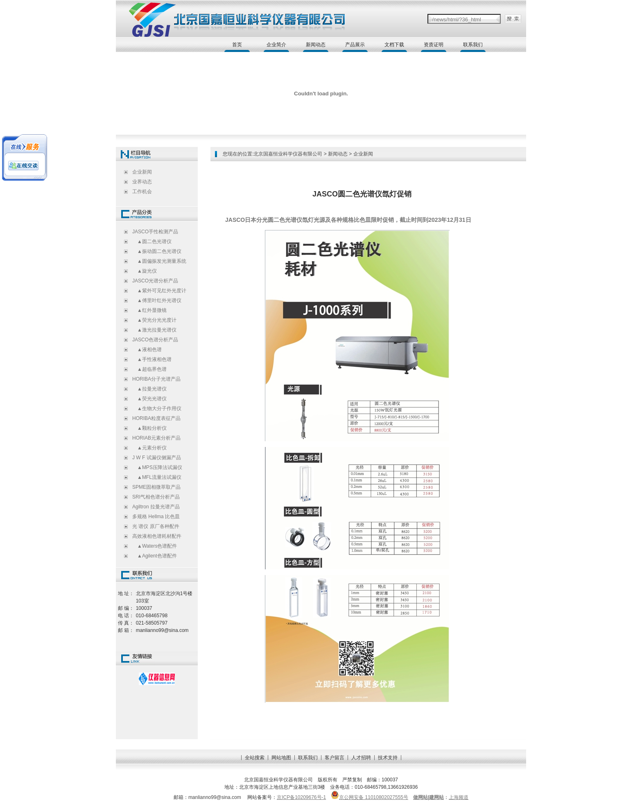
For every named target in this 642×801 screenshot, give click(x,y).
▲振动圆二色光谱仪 (156, 251)
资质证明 (433, 44)
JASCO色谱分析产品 (155, 340)
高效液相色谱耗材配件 (156, 536)
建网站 (436, 797)
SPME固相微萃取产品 (156, 487)
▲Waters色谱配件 (154, 546)
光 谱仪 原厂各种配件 (155, 526)
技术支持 (388, 757)
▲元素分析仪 (149, 448)
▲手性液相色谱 (152, 359)
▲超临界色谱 (149, 369)
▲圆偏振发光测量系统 (159, 261)
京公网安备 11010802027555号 (369, 797)
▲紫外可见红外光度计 (159, 290)
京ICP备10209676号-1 (301, 797)
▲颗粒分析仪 (149, 428)
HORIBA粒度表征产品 (156, 418)
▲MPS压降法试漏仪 (157, 467)
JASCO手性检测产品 (155, 232)
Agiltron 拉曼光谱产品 (156, 507)
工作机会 (142, 191)
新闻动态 (316, 44)
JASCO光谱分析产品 (155, 281)
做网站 (420, 797)
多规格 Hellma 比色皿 (156, 516)
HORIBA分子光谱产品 (156, 379)
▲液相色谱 (147, 349)
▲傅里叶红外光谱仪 (156, 300)
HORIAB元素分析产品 (156, 438)
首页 (237, 44)
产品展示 (355, 44)
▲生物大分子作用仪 (156, 408)
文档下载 (394, 44)
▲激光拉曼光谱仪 (154, 330)
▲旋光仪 (144, 271)
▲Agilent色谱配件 (154, 556)
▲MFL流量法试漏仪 (156, 477)
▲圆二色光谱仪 (152, 241)
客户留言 (334, 757)
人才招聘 (361, 757)
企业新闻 (142, 172)
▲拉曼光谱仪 (149, 389)
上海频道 (458, 797)
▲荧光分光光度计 (154, 320)
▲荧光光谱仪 (149, 399)
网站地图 (281, 757)
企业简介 (276, 44)
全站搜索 (254, 757)
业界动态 (142, 182)
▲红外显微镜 (149, 310)
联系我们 (473, 44)
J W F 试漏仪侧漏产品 (156, 457)
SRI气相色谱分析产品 (156, 497)
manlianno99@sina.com (215, 797)
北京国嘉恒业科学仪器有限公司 (287, 154)
